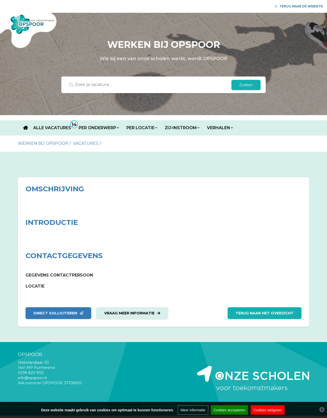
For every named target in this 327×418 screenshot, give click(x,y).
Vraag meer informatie (132, 313)
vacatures (85, 143)
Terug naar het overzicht (265, 313)
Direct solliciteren (58, 313)
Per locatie (140, 127)
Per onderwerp (97, 127)
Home (25, 128)
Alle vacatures (52, 127)
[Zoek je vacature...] (152, 85)
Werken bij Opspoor (43, 143)
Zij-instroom (181, 127)
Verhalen (218, 127)
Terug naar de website (299, 6)
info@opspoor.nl (32, 378)
